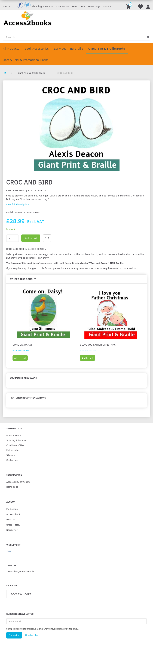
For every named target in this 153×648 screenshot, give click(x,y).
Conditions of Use (15, 445)
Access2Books (21, 594)
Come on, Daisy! (22, 344)
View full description (17, 204)
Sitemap (10, 454)
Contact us (11, 459)
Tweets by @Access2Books (20, 571)
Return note (78, 6)
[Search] (148, 37)
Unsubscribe (31, 635)
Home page (94, 6)
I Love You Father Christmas (98, 344)
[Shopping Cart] (129, 5)
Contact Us (62, 6)
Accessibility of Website (18, 481)
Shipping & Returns (43, 6)
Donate (107, 6)
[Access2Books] (27, 18)
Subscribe (14, 635)
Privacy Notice (13, 435)
